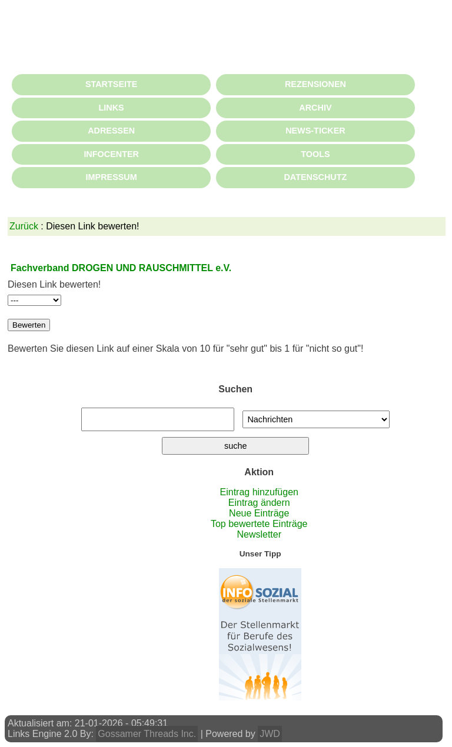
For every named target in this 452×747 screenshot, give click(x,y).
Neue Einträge (259, 513)
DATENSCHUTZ (315, 177)
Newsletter (259, 534)
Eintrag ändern (259, 503)
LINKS (111, 107)
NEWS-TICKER (315, 130)
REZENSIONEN (315, 84)
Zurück (23, 226)
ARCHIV (315, 107)
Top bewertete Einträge (259, 524)
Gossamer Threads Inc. (147, 734)
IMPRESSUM (111, 177)
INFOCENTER (111, 154)
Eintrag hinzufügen (259, 492)
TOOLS (315, 154)
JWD (270, 734)
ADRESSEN (111, 130)
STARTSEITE (111, 84)
